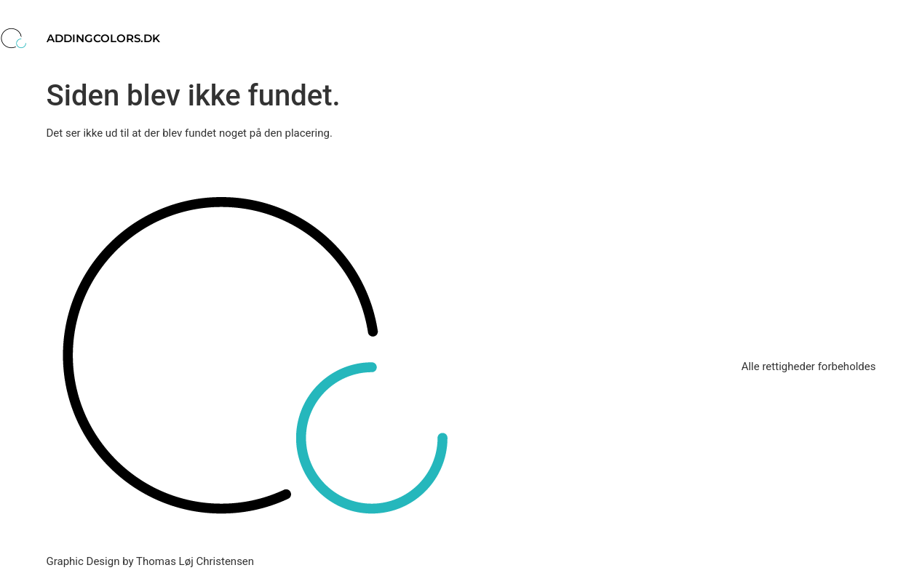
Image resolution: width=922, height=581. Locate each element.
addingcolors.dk (103, 38)
